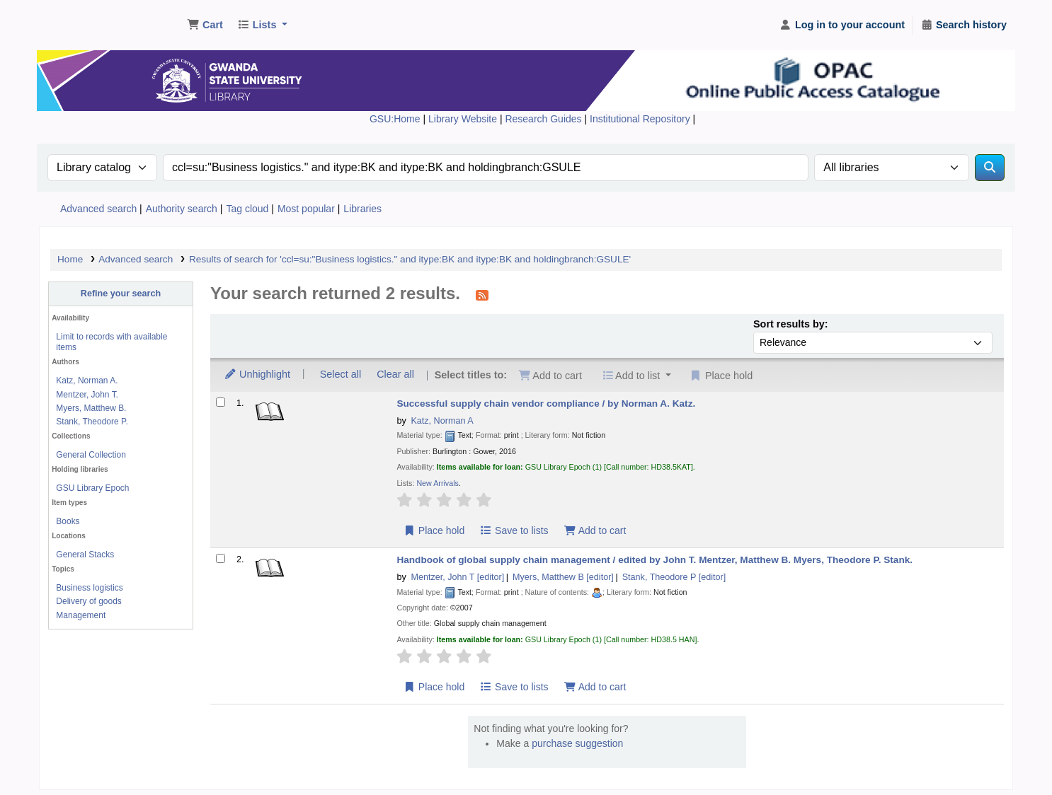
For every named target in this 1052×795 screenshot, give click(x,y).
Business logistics (89, 588)
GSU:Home (395, 118)
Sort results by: (790, 324)
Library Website (464, 118)
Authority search (181, 208)
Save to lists (514, 530)
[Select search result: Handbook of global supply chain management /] (220, 558)
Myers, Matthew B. (91, 408)
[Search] (990, 167)
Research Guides (544, 118)
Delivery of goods (88, 601)
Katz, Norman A (442, 421)
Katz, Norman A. (87, 380)
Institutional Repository (641, 118)
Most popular (306, 208)
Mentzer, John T (457, 577)
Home (70, 259)
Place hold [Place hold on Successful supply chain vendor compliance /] (433, 530)
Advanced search (98, 208)
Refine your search (121, 293)
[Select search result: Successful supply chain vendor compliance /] (220, 402)
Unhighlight (257, 374)
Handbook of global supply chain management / (654, 560)
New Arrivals (437, 483)
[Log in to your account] (842, 25)
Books (67, 521)
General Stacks (85, 554)
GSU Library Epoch (92, 488)
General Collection (90, 455)
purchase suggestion (577, 743)
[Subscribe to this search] (482, 295)
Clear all (395, 374)
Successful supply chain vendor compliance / (545, 403)
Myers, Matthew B (563, 577)
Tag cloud (247, 208)
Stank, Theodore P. (91, 421)
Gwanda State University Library (96, 20)
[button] (205, 25)
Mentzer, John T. (87, 395)
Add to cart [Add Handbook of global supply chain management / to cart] (595, 686)
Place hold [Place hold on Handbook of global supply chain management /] (433, 686)
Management (80, 615)
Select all (340, 374)
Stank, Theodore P (674, 577)
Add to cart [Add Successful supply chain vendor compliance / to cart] (595, 530)
